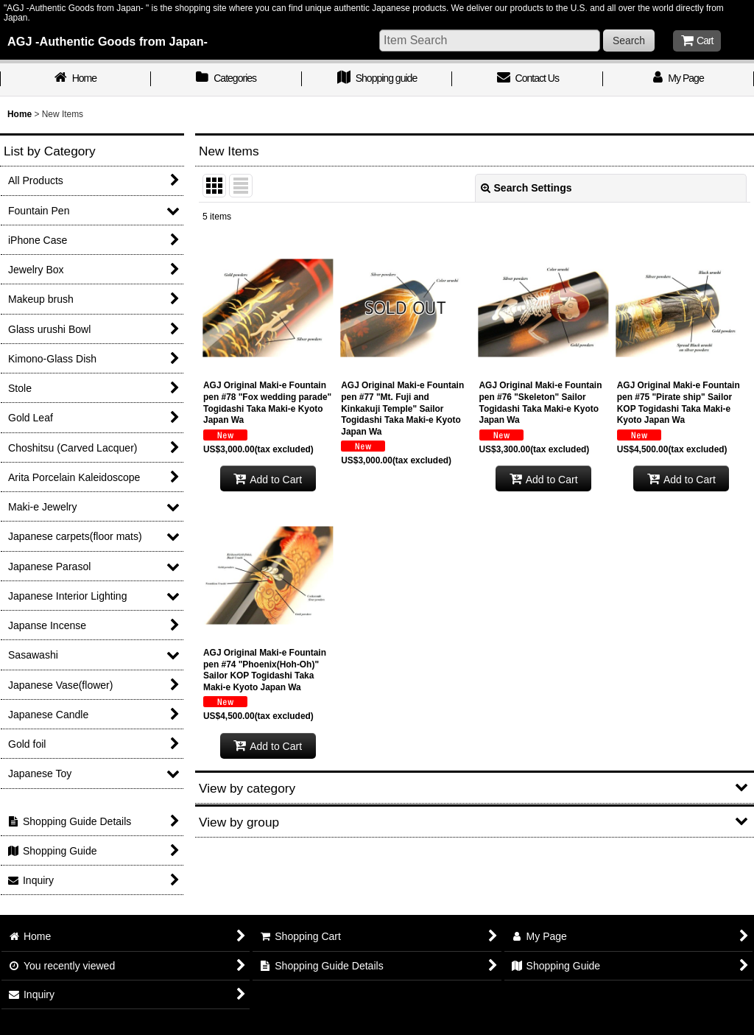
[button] (474, 787)
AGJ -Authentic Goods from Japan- (107, 41)
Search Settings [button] (526, 188)
